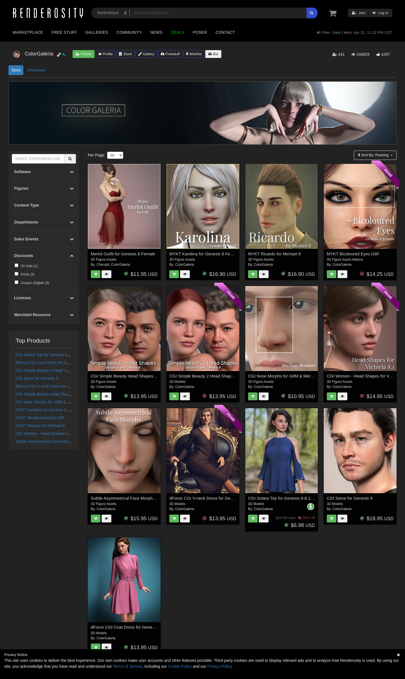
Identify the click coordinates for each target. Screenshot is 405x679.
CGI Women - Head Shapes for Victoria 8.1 (53, 433)
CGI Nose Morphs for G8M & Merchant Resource (59, 402)
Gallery (146, 54)
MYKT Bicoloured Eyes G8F (40, 418)
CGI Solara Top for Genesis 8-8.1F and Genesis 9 (59, 354)
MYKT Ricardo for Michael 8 (40, 425)
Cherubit (102, 265)
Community (129, 32)
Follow (83, 54)
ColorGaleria (120, 265)
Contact (225, 32)
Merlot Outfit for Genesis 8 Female (123, 253)
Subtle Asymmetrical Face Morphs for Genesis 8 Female (65, 441)
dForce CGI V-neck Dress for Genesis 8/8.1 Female (61, 386)
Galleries (96, 32)
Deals (177, 32)
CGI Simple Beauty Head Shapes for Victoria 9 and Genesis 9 (70, 394)
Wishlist (194, 54)
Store (125, 54)
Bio (213, 54)
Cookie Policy (180, 666)
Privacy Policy (219, 666)
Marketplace (28, 32)
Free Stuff (64, 32)
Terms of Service (127, 666)
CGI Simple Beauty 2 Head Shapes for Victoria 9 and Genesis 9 (71, 370)
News (156, 32)
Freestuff (170, 54)
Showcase (36, 70)
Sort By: (374, 155)
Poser (200, 32)
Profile (105, 54)
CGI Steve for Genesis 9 (37, 378)
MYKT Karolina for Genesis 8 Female (48, 410)
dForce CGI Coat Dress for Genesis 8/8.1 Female (59, 362)
